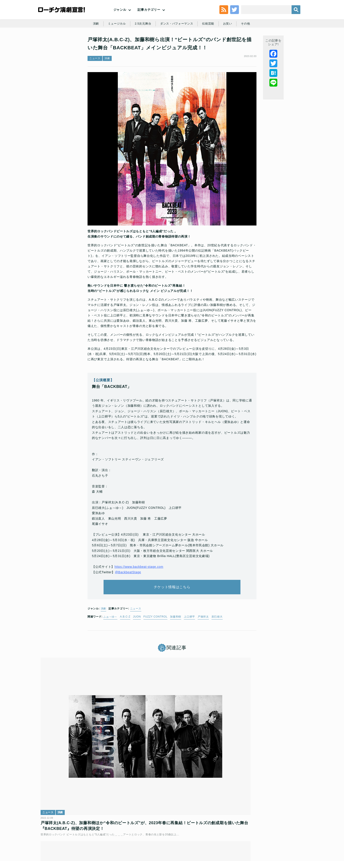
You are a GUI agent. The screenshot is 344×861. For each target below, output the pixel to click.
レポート (226, 751)
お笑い (230, 42)
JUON (137, 644)
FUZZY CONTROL (155, 644)
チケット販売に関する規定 (93, 829)
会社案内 (292, 829)
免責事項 (275, 829)
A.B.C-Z (125, 644)
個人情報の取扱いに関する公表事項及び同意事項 (145, 829)
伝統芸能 (210, 42)
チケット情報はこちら (172, 612)
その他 (249, 42)
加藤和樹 (175, 644)
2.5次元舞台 (141, 42)
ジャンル (119, 17)
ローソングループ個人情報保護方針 (204, 829)
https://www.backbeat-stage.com (139, 588)
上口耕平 (189, 644)
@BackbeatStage (128, 594)
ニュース (94, 82)
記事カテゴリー (149, 17)
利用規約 (65, 829)
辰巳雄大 (217, 644)
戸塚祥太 (203, 644)
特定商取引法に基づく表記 (248, 829)
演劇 (92, 42)
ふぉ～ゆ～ (110, 644)
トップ (50, 829)
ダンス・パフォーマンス (177, 42)
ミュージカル (114, 42)
